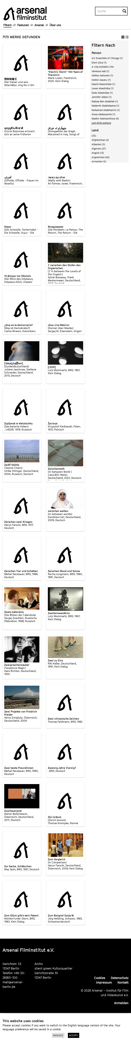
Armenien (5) (99, 161)
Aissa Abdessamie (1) (103, 114)
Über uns (55, 25)
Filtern (7, 25)
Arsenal (39, 25)
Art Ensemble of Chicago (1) (107, 58)
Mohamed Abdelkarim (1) (106, 110)
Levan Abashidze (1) (103, 88)
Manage (58, 1035)
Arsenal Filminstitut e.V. (28, 950)
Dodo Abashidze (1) (102, 92)
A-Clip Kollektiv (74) (103, 66)
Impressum (104, 982)
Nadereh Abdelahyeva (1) (105, 105)
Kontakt (122, 982)
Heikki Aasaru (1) (101, 79)
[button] (123, 37)
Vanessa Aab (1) (100, 71)
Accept (73, 1035)
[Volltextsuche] (109, 11)
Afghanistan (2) (100, 139)
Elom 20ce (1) (99, 62)
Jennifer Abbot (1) (101, 97)
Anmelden (121, 1003)
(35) (94, 135)
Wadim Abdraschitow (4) (105, 118)
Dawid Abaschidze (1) (103, 84)
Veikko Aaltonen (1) (102, 75)
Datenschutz (119, 978)
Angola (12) (98, 152)
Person (96, 53)
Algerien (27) (99, 148)
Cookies (99, 978)
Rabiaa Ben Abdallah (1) (105, 101)
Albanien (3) (98, 144)
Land (95, 130)
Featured (23, 25)
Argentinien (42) (100, 157)
